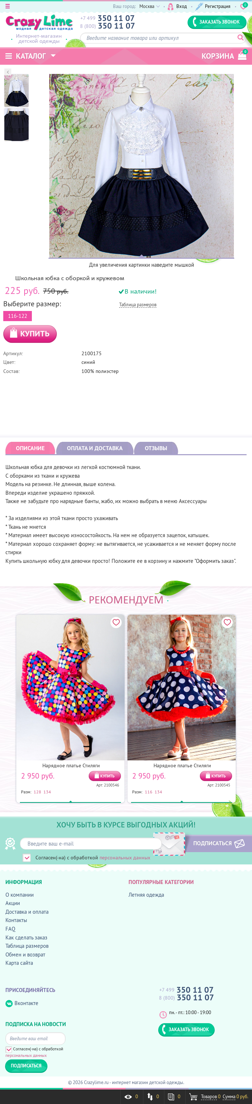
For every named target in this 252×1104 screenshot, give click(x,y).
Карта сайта (19, 962)
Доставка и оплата (27, 911)
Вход (177, 7)
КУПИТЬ (35, 333)
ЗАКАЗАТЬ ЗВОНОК (216, 22)
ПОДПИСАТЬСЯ (211, 843)
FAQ (10, 928)
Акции (12, 903)
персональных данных (125, 857)
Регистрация (213, 7)
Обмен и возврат (25, 954)
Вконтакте (21, 1003)
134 (47, 791)
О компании (19, 894)
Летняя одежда (146, 894)
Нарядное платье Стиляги (71, 765)
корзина (224, 55)
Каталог (25, 56)
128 (37, 791)
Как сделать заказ (26, 937)
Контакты (16, 920)
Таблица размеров (137, 305)
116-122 (17, 315)
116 (148, 791)
